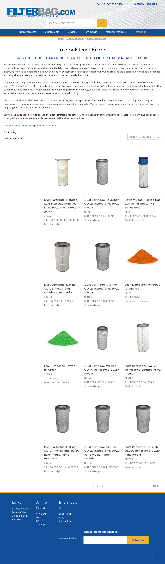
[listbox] (149, 137)
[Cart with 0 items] (159, 2)
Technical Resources (117, 32)
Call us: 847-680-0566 (110, 4)
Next (157, 486)
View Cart (40, 513)
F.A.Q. (61, 517)
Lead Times (65, 513)
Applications (93, 32)
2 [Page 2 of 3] (97, 485)
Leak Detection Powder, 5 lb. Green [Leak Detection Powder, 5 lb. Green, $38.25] (62, 367)
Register (151, 4)
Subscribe (138, 540)
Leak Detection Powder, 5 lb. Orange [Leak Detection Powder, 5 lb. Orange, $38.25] (142, 286)
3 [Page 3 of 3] (102, 485)
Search (39, 517)
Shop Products (54, 32)
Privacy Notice (20, 508)
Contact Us (141, 32)
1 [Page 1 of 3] (91, 485)
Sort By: (133, 137)
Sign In (39, 521)
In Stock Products (29, 32)
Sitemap (40, 524)
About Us (74, 32)
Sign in (138, 4)
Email (87, 532)
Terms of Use (19, 512)
